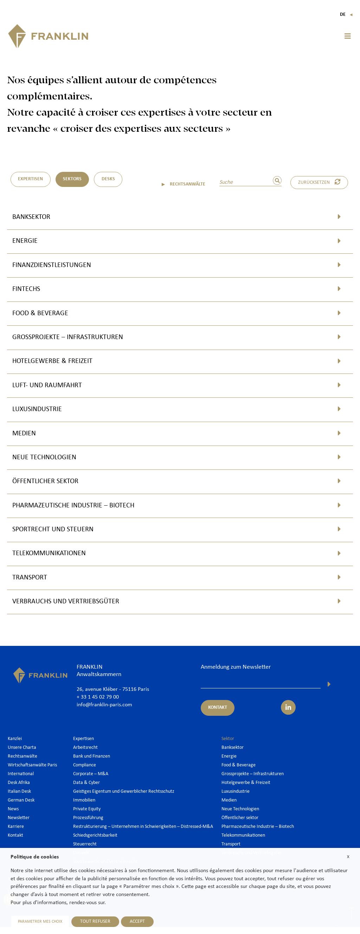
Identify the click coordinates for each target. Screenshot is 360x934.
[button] (347, 36)
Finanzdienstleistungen (55, 266)
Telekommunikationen (53, 560)
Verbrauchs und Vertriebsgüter (70, 609)
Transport (31, 584)
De (346, 14)
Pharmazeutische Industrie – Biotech (80, 511)
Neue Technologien (47, 462)
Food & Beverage (43, 315)
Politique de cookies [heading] (35, 857)
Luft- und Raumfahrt (50, 388)
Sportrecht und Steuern (57, 535)
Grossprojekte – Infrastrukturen (73, 340)
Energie (26, 242)
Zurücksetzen (320, 182)
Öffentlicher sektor (49, 486)
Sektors (73, 179)
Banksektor (33, 217)
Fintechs (27, 291)
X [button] (348, 857)
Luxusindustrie (39, 413)
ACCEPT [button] (135, 921)
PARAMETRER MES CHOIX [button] (39, 922)
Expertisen (30, 179)
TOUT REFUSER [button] (94, 921)
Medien (25, 438)
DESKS (109, 179)
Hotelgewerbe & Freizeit (56, 364)
